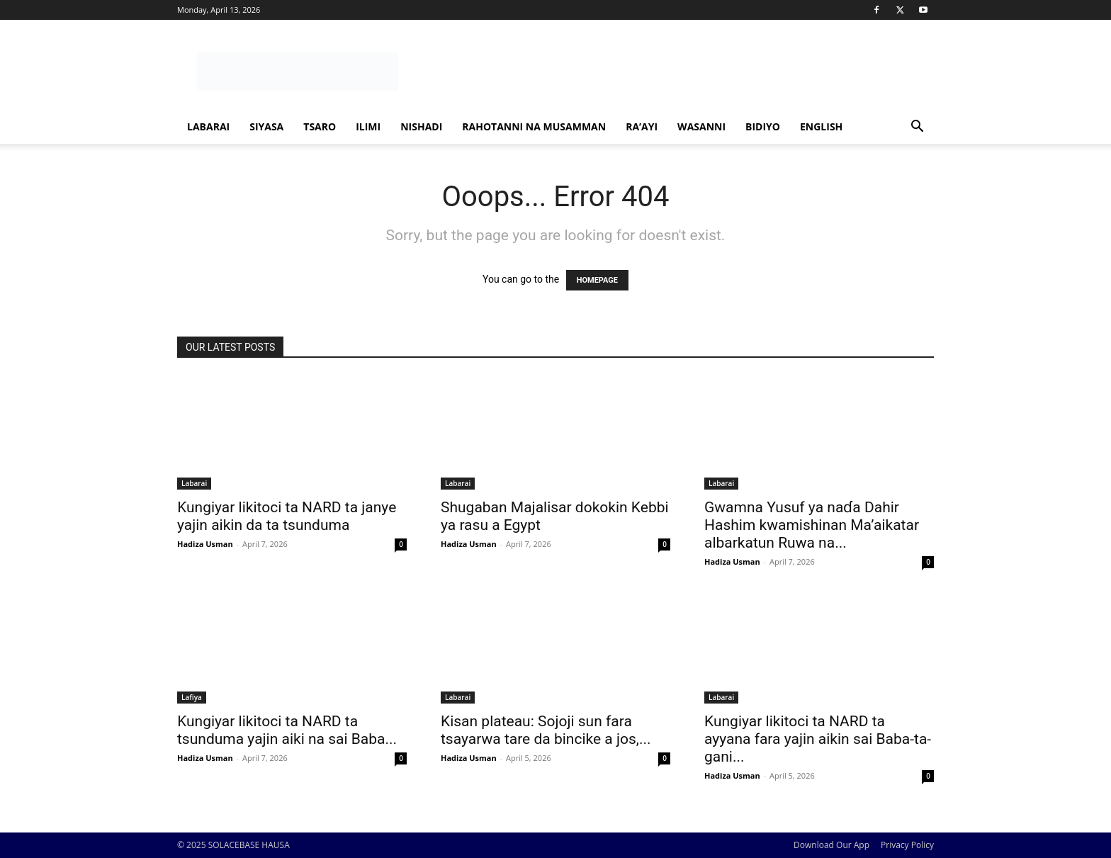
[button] (917, 128)
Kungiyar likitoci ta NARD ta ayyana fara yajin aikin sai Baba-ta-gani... (817, 739)
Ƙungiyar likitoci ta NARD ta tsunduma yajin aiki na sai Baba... (287, 730)
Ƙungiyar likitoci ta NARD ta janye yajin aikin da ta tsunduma (286, 516)
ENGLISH (821, 126)
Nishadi (421, 126)
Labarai (208, 126)
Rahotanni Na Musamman (534, 126)
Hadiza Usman (205, 543)
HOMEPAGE (597, 280)
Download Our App (831, 845)
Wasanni (701, 126)
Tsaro (319, 126)
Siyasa (266, 126)
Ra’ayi (642, 126)
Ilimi (368, 126)
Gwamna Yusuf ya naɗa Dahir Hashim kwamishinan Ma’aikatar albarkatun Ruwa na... (811, 525)
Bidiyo (762, 126)
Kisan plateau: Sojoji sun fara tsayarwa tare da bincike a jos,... (546, 730)
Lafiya (191, 697)
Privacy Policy (907, 845)
